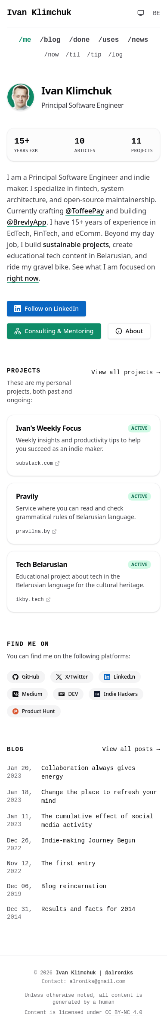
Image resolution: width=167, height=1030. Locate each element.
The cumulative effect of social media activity (97, 821)
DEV (68, 694)
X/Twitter (72, 676)
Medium (27, 694)
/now (51, 54)
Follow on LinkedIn (46, 308)
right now (23, 278)
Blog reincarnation (73, 886)
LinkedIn (119, 676)
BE (156, 13)
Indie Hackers (116, 694)
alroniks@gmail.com (98, 982)
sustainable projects (76, 244)
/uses (108, 40)
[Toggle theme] (141, 13)
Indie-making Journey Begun (88, 840)
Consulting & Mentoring (54, 331)
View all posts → (131, 749)
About (129, 331)
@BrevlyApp (26, 222)
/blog (50, 40)
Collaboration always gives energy (88, 772)
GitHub (26, 676)
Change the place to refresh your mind (99, 797)
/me (25, 40)
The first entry (68, 863)
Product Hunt (33, 711)
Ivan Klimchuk (39, 13)
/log (115, 54)
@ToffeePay (84, 211)
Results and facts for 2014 (88, 909)
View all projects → (125, 372)
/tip (94, 54)
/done (79, 40)
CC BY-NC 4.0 (123, 1013)
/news (137, 40)
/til (72, 54)
